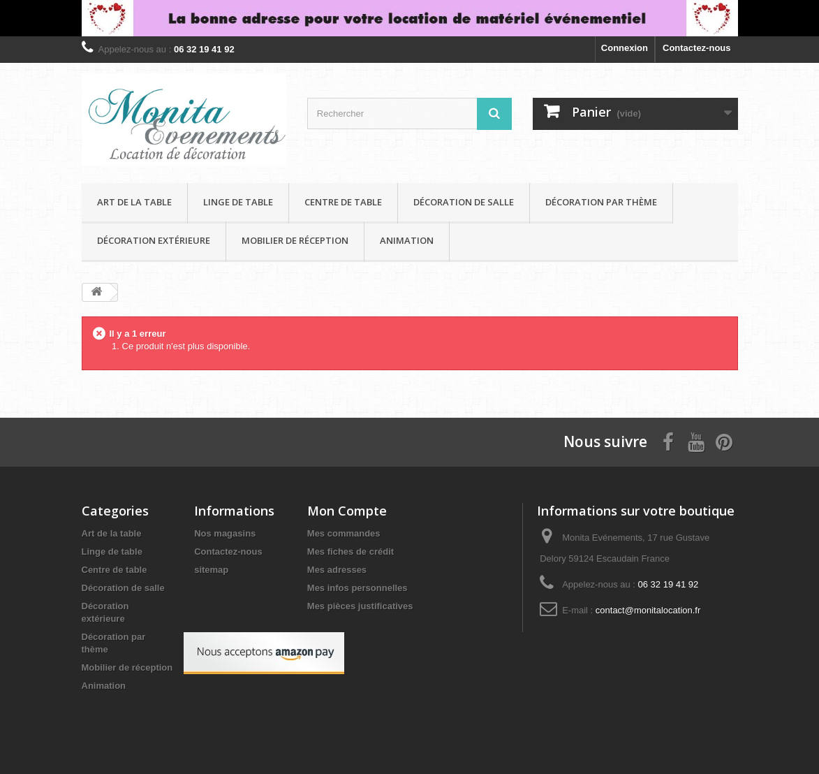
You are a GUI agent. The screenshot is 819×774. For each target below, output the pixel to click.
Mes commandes (344, 533)
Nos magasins (225, 533)
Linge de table (238, 202)
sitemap (211, 569)
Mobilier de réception (295, 240)
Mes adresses (337, 569)
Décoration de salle (463, 202)
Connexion (624, 48)
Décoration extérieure (153, 240)
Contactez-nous (697, 48)
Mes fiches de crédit (350, 551)
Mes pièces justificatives (360, 606)
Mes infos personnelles (357, 588)
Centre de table (343, 202)
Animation (407, 240)
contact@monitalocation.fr (648, 610)
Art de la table (134, 202)
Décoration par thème (601, 202)
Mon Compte (347, 510)
